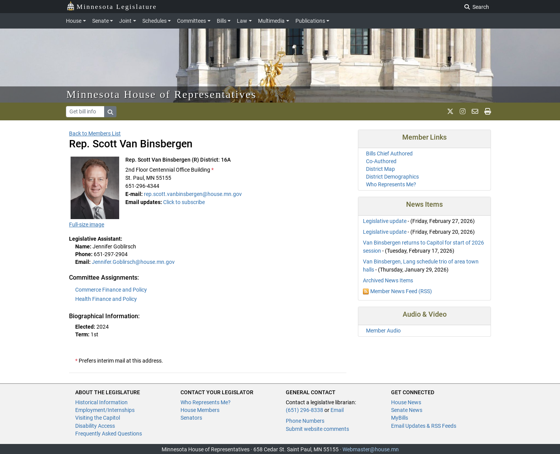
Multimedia (271, 21)
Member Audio (383, 330)
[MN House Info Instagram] (463, 111)
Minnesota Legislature (111, 6)
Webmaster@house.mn (370, 449)
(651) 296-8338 (304, 410)
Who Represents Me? (391, 184)
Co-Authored (381, 161)
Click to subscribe (184, 202)
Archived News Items (388, 280)
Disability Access (95, 426)
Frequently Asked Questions (108, 433)
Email (337, 410)
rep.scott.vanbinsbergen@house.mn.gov (193, 194)
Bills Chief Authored (389, 153)
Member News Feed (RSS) (401, 291)
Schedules (154, 21)
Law (242, 21)
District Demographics (392, 177)
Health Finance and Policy (106, 299)
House (73, 21)
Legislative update (385, 221)
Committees (191, 21)
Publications (310, 21)
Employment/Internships (105, 410)
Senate (100, 21)
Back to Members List (95, 133)
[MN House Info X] (450, 111)
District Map (380, 169)
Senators (191, 418)
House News (406, 402)
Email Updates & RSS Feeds (423, 426)
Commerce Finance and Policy (111, 290)
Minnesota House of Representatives (161, 94)
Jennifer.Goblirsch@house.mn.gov (133, 262)
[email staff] (475, 111)
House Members (199, 410)
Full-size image (86, 224)
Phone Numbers (305, 421)
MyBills (399, 418)
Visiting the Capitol (97, 418)
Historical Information (101, 402)
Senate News (406, 410)
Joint (125, 21)
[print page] (487, 111)
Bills (221, 21)
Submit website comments (317, 429)
